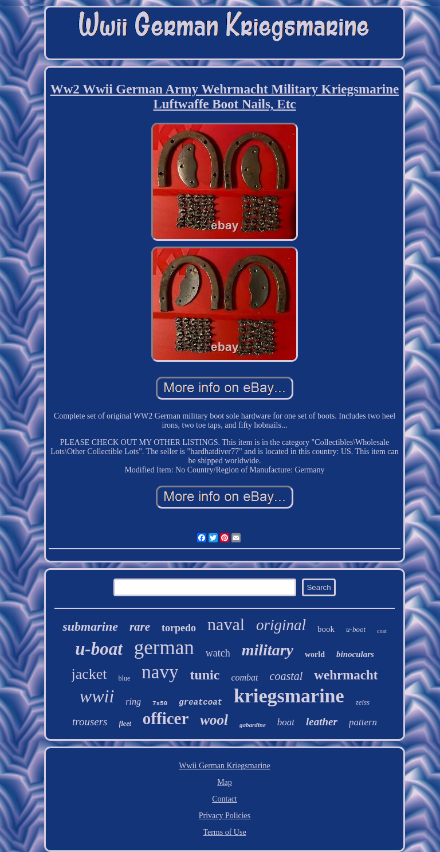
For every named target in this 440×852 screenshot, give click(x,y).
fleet (125, 724)
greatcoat (200, 702)
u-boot (356, 629)
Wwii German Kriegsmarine (224, 765)
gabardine (252, 724)
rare (139, 627)
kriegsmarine (289, 695)
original (281, 625)
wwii (97, 696)
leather (321, 722)
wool (214, 720)
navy (160, 672)
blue (125, 678)
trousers (90, 722)
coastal (286, 676)
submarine (90, 626)
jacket (89, 674)
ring (133, 701)
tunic (204, 674)
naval (226, 624)
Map (224, 782)
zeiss (363, 702)
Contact (224, 799)
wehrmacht (346, 675)
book (326, 629)
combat (244, 677)
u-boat (99, 649)
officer (166, 718)
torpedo (179, 628)
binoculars (355, 654)
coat (382, 631)
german (164, 647)
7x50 (159, 703)
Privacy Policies (225, 815)
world (315, 654)
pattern (363, 722)
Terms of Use (224, 832)
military (267, 650)
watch (218, 653)
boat (285, 722)
